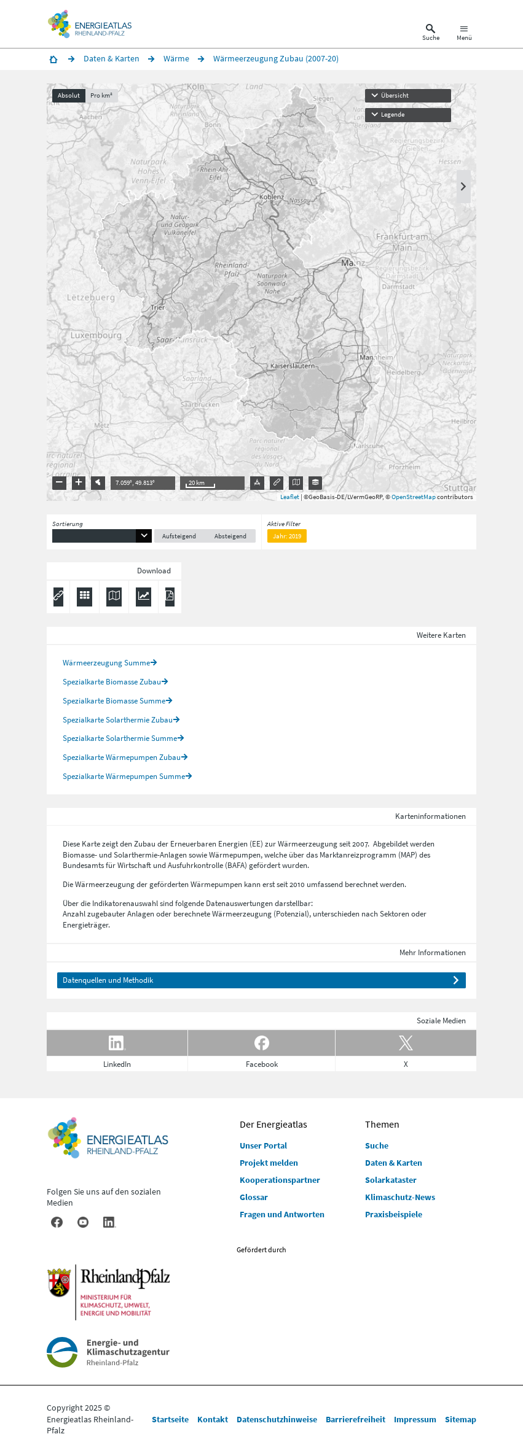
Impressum (415, 1419)
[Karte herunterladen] (113, 597)
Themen (382, 1124)
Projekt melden (269, 1162)
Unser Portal (263, 1145)
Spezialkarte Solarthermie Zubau (118, 720)
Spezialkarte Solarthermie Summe (120, 738)
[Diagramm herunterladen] (143, 597)
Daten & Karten (393, 1162)
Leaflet (289, 496)
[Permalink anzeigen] (58, 597)
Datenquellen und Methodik (108, 980)
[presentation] (261, 292)
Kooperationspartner (280, 1179)
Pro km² (101, 95)
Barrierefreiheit (355, 1419)
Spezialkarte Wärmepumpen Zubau (122, 757)
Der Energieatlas (273, 1124)
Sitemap (460, 1419)
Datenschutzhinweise (277, 1419)
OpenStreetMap (413, 496)
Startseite (170, 1419)
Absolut (69, 95)
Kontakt (212, 1419)
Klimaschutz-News (400, 1197)
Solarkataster (391, 1179)
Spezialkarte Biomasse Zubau (112, 681)
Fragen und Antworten (282, 1214)
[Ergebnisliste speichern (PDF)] (169, 597)
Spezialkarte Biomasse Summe (114, 701)
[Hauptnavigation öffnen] (464, 34)
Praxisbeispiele (393, 1214)
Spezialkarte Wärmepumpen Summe (124, 776)
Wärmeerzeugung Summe (106, 662)
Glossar (254, 1197)
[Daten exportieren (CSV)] (84, 597)
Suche (376, 1145)
